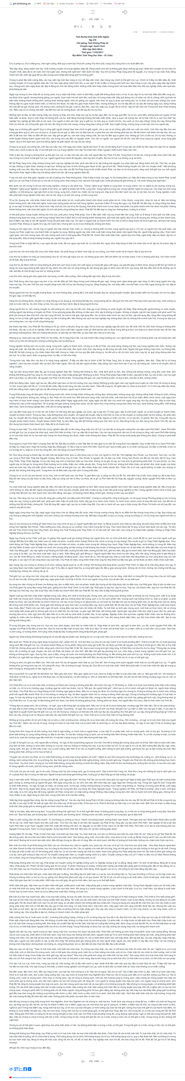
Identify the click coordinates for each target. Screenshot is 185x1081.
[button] (91, 26)
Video (80, 3)
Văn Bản (48, 3)
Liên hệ (119, 3)
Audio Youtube (65, 3)
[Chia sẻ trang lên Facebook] (25, 1070)
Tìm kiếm (106, 3)
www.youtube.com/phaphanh (25, 1077)
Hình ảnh (92, 3)
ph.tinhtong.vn (20, 3)
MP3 (37, 3)
